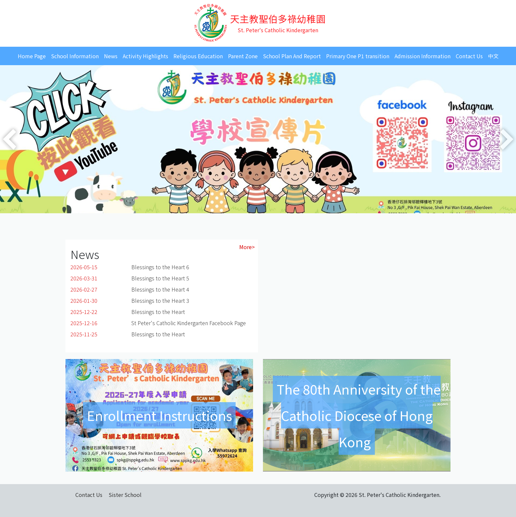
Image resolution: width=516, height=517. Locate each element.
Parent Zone (243, 56)
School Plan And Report (292, 56)
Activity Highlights (145, 56)
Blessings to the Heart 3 (160, 300)
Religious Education (198, 56)
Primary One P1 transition (357, 56)
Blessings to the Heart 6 (160, 267)
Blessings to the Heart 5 (160, 278)
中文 (493, 56)
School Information (75, 56)
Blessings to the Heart (158, 312)
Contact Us (469, 56)
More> (247, 247)
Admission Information (423, 56)
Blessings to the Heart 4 (160, 289)
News (110, 56)
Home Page (32, 56)
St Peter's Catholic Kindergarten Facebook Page (188, 323)
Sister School (125, 495)
